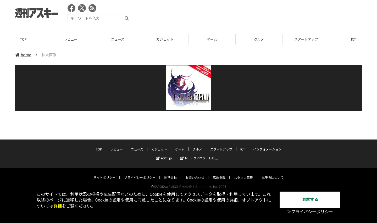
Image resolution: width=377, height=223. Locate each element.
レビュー (70, 39)
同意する (310, 199)
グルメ (259, 39)
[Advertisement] (266, 14)
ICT (353, 39)
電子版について (273, 172)
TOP (23, 39)
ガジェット (164, 39)
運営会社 (170, 172)
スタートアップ (306, 39)
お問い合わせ (194, 172)
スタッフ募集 (243, 172)
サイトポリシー (104, 172)
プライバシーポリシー (140, 172)
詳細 (57, 206)
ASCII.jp (164, 153)
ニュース (117, 39)
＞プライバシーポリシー (310, 211)
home (23, 54)
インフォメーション (267, 144)
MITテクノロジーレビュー (200, 153)
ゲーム (212, 39)
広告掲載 (219, 172)
